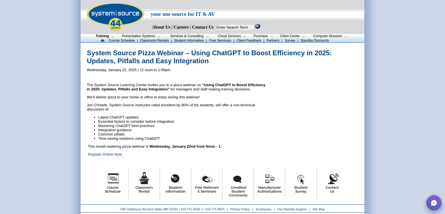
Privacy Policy (240, 209)
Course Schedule (122, 41)
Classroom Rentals (154, 41)
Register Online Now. (105, 154)
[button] (434, 203)
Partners (272, 41)
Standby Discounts (315, 41)
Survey (290, 41)
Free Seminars (220, 41)
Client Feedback (249, 41)
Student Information (189, 41)
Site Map (318, 209)
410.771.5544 (190, 209)
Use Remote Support (292, 209)
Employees (263, 209)
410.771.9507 (214, 209)
